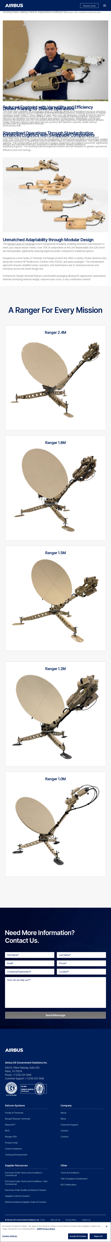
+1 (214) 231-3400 (22, 1075)
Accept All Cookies (78, 1236)
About (63, 1112)
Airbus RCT (10, 1124)
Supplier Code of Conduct (17, 1196)
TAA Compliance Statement (74, 1178)
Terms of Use (55, 1220)
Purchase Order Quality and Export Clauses (25, 1190)
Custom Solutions (13, 1148)
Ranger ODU (11, 1136)
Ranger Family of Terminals (49, 111)
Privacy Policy (71, 1220)
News (63, 1118)
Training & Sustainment (16, 1154)
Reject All (98, 1236)
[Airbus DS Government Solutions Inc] (14, 5)
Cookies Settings (9, 1236)
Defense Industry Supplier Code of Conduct (25, 1202)
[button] (104, 5)
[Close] (106, 1226)
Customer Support (69, 1124)
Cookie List (86, 1220)
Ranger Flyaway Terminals (17, 1118)
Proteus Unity (11, 1142)
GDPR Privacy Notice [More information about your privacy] (46, 1229)
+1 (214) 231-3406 (34, 1078)
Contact (64, 1136)
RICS (7, 1130)
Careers (64, 1130)
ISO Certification (68, 1184)
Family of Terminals (14, 1112)
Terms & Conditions (70, 1172)
